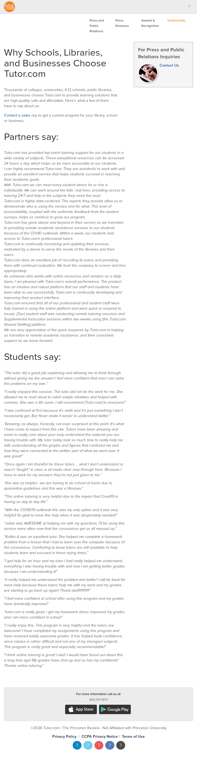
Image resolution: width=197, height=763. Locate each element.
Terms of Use (133, 736)
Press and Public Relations (97, 26)
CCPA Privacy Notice (100, 736)
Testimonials (176, 20)
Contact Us (169, 65)
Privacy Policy (64, 736)
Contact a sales (17, 115)
